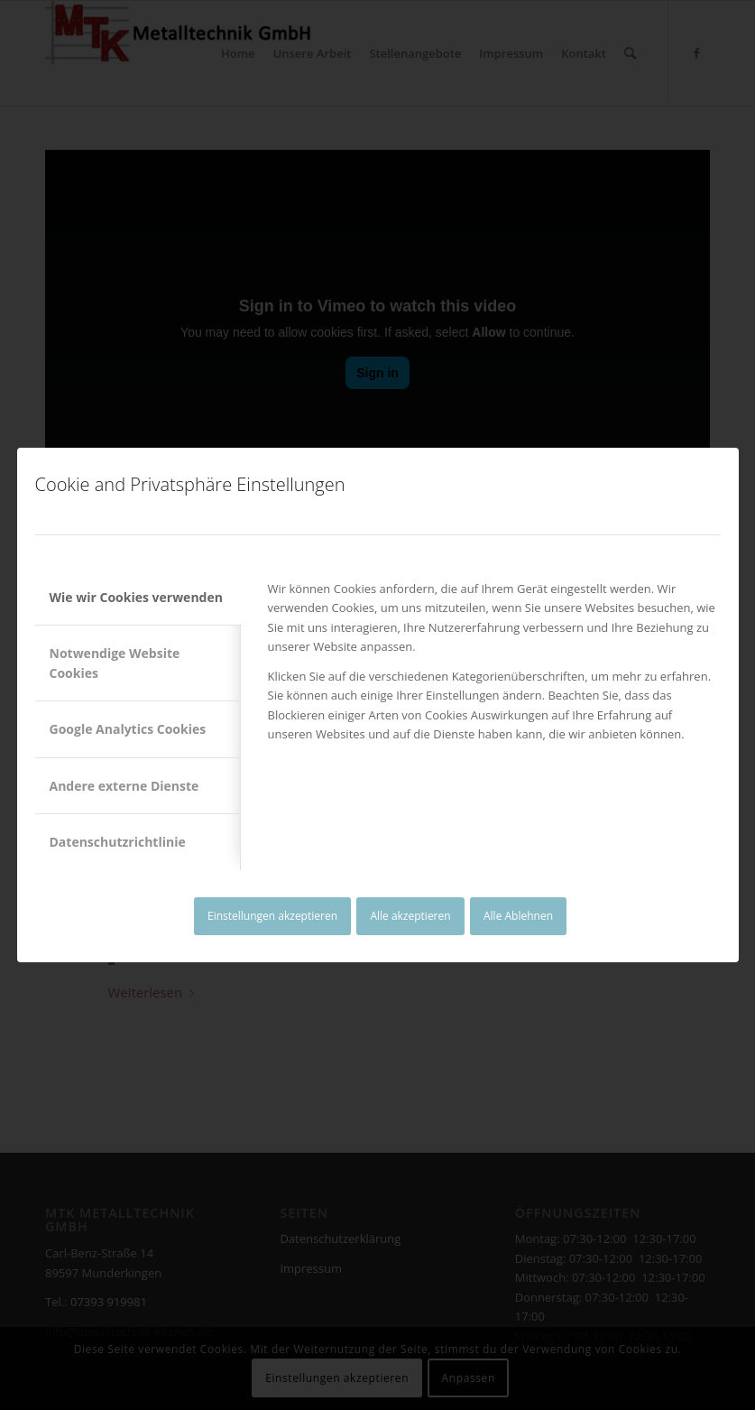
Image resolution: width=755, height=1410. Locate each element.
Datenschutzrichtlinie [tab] (118, 841)
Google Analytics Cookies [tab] (128, 728)
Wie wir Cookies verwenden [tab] (136, 597)
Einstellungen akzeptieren (272, 915)
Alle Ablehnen (518, 915)
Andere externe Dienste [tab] (124, 785)
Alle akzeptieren (410, 915)
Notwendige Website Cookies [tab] (115, 663)
